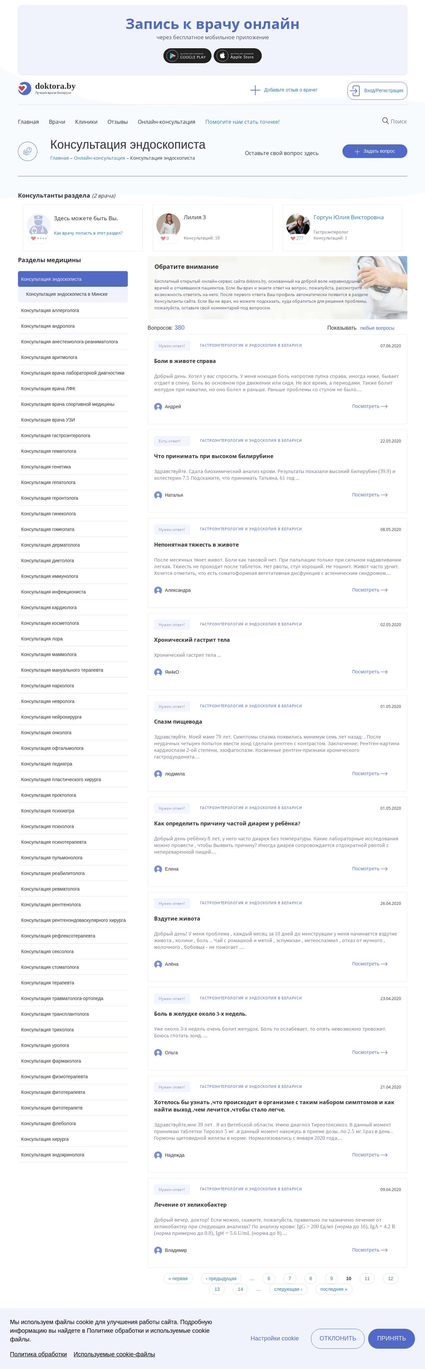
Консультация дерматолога (50, 545)
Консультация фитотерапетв (52, 1108)
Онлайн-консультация (166, 121)
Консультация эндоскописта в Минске (67, 294)
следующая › (288, 1289)
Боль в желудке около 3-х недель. (200, 1014)
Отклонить (337, 1338)
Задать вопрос (374, 151)
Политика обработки (38, 1354)
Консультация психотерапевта (54, 842)
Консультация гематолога (48, 451)
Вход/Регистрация (376, 90)
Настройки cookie (275, 1338)
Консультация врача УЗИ (48, 420)
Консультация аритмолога (49, 357)
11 (367, 1278)
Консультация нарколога (47, 685)
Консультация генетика (46, 466)
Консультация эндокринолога (53, 1154)
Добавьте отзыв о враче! (284, 89)
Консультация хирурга (45, 1139)
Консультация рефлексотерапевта (58, 936)
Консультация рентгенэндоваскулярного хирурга (73, 920)
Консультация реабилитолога (53, 873)
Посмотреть (370, 406)
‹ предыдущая (221, 1278)
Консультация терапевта (47, 982)
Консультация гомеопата (48, 529)
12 (390, 1278)
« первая (177, 1278)
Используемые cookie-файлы (114, 1354)
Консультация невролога (48, 701)
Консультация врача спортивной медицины (67, 404)
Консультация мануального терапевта (62, 670)
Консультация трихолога (47, 1029)
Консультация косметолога (50, 623)
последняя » (333, 1289)
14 (240, 1289)
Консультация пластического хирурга (61, 779)
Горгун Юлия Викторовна (349, 217)
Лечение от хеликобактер (190, 1205)
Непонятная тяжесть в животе (196, 545)
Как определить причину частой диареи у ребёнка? (227, 823)
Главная (28, 121)
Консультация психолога (47, 826)
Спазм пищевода (178, 722)
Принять (391, 1338)
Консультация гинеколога (48, 513)
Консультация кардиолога (49, 607)
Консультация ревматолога (50, 889)
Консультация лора (42, 638)
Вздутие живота (177, 919)
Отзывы (117, 121)
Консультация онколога (46, 732)
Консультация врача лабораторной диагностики (72, 373)
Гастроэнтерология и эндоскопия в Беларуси (251, 345)
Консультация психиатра (48, 810)
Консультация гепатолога (48, 482)
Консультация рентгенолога (51, 904)
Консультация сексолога (47, 951)
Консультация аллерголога (50, 310)
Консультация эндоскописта (51, 279)
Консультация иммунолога (49, 576)
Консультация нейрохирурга (51, 717)
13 (217, 1289)
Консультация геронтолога (49, 498)
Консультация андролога (48, 326)
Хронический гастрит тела (192, 640)
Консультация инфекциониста (53, 592)
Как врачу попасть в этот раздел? (88, 233)
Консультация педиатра (47, 764)
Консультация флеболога (48, 1123)
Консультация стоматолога (50, 967)
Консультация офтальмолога (52, 748)
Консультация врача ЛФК (48, 388)
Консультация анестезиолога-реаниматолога (69, 341)
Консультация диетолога (47, 560)
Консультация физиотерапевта (54, 1076)
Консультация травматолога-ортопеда (62, 998)
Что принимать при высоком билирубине (213, 456)
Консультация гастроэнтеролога (56, 435)
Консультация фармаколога (51, 1061)
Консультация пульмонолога (52, 857)
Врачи (57, 121)
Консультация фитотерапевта (53, 1092)
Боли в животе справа (185, 361)
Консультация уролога (45, 1045)
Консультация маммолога (49, 654)
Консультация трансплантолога (55, 1014)
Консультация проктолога (48, 795)
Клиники (86, 121)
